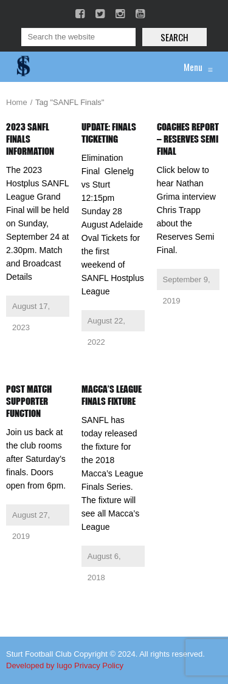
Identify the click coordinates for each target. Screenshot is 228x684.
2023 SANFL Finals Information (30, 139)
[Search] (78, 37)
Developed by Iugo (39, 665)
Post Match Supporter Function (29, 401)
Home (16, 102)
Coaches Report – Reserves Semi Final (188, 139)
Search (174, 37)
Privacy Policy (98, 665)
